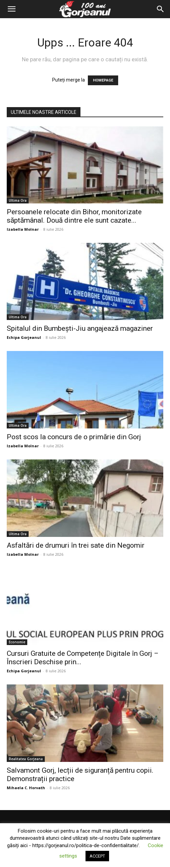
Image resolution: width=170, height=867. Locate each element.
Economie (17, 642)
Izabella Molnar (23, 229)
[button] (11, 9)
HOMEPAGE (103, 80)
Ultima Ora (18, 200)
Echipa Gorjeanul (24, 337)
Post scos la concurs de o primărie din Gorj (74, 437)
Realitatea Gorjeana (26, 759)
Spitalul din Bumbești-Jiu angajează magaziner (80, 328)
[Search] (160, 9)
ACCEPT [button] (97, 856)
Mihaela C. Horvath (26, 787)
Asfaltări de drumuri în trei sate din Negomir (75, 545)
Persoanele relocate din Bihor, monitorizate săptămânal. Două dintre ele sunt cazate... (74, 216)
